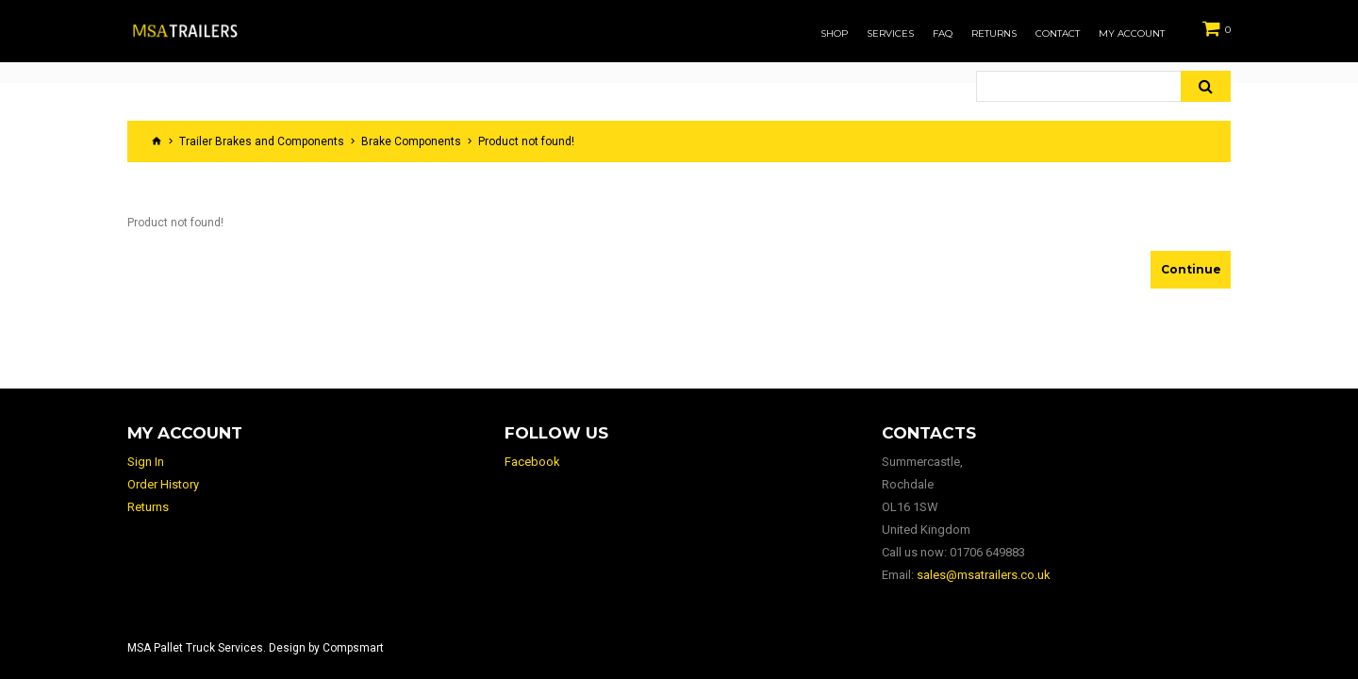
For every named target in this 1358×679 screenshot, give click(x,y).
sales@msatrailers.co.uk (984, 575)
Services (890, 34)
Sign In (145, 462)
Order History (163, 484)
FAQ (942, 34)
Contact (1057, 34)
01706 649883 (987, 552)
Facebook (532, 462)
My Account (1132, 34)
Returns (994, 34)
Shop (834, 34)
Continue (1191, 269)
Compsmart (353, 647)
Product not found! (526, 141)
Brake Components (411, 141)
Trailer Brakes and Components (261, 141)
